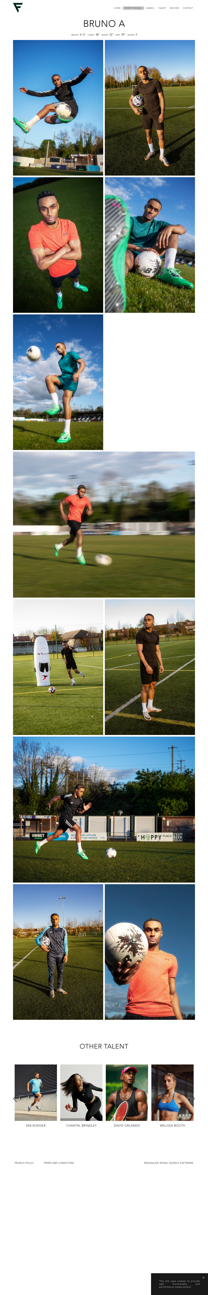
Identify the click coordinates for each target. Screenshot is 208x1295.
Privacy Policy (24, 1163)
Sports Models (133, 8)
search (150, 8)
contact (188, 8)
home (117, 8)
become (174, 8)
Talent (162, 8)
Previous (15, 1098)
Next (193, 1098)
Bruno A (104, 24)
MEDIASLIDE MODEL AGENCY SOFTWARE (168, 1163)
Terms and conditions (58, 1163)
